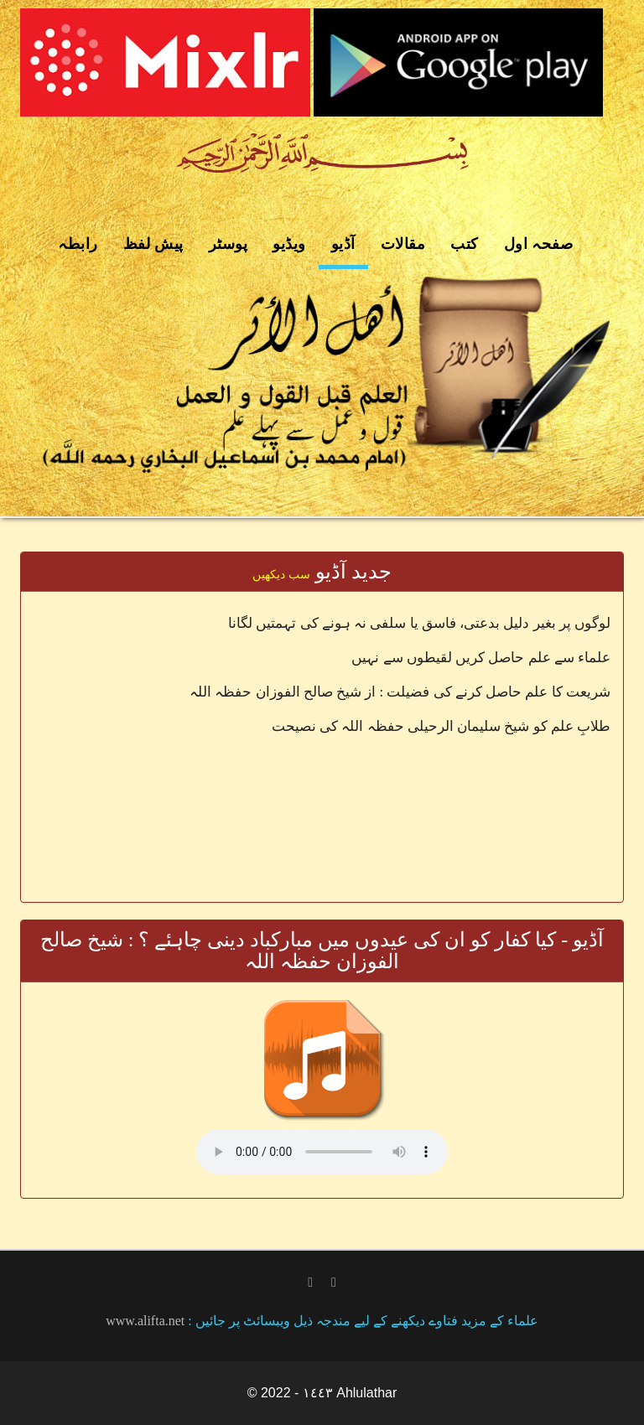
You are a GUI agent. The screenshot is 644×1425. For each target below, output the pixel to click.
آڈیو (343, 244)
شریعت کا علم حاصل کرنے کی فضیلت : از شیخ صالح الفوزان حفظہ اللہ (400, 692)
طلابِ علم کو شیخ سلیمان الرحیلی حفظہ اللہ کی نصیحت (441, 726)
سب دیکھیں (281, 574)
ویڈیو (289, 244)
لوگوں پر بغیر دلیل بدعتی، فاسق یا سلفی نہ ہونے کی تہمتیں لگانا (419, 623)
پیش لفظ (153, 244)
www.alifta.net (145, 1321)
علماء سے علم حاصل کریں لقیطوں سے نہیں (480, 658)
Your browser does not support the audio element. (322, 1151)
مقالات (403, 244)
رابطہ (78, 244)
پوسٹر (228, 244)
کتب (464, 244)
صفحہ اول (539, 244)
